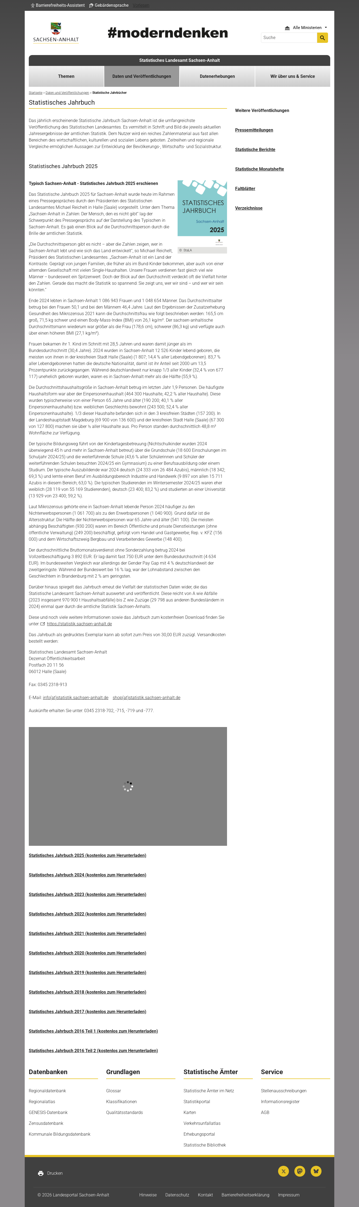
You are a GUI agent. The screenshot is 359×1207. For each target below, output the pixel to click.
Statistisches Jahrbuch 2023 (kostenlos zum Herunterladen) (87, 894)
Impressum (289, 1195)
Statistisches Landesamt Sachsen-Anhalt (179, 60)
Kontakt (205, 1195)
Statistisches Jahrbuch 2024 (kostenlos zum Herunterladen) (87, 875)
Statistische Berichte (255, 149)
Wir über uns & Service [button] (292, 76)
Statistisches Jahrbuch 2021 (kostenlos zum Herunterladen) (87, 933)
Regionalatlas (42, 1101)
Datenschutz (177, 1195)
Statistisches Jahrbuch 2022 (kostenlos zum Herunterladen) (87, 914)
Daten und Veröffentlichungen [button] (141, 76)
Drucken (50, 1173)
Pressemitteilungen (254, 130)
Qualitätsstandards (124, 1112)
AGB (265, 1112)
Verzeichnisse (249, 208)
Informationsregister (280, 1101)
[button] (58, 5)
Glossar (113, 1090)
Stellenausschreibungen (284, 1090)
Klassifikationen (121, 1101)
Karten (190, 1112)
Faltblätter (245, 188)
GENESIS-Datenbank (48, 1112)
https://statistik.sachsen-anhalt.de (79, 623)
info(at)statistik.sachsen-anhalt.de (75, 697)
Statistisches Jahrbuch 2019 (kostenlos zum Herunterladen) (87, 972)
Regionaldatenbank (47, 1090)
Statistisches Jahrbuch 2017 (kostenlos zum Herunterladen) (87, 1011)
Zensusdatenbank (46, 1123)
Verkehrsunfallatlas (202, 1123)
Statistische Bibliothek (205, 1145)
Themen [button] (66, 76)
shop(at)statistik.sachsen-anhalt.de (146, 697)
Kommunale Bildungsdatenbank (59, 1134)
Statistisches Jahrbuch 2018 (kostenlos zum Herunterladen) (87, 992)
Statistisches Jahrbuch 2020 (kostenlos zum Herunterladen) (87, 953)
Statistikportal (197, 1101)
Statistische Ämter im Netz (209, 1090)
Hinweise (148, 1195)
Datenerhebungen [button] (217, 76)
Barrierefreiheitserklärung (245, 1195)
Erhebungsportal (199, 1134)
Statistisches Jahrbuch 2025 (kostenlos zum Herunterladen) (87, 855)
